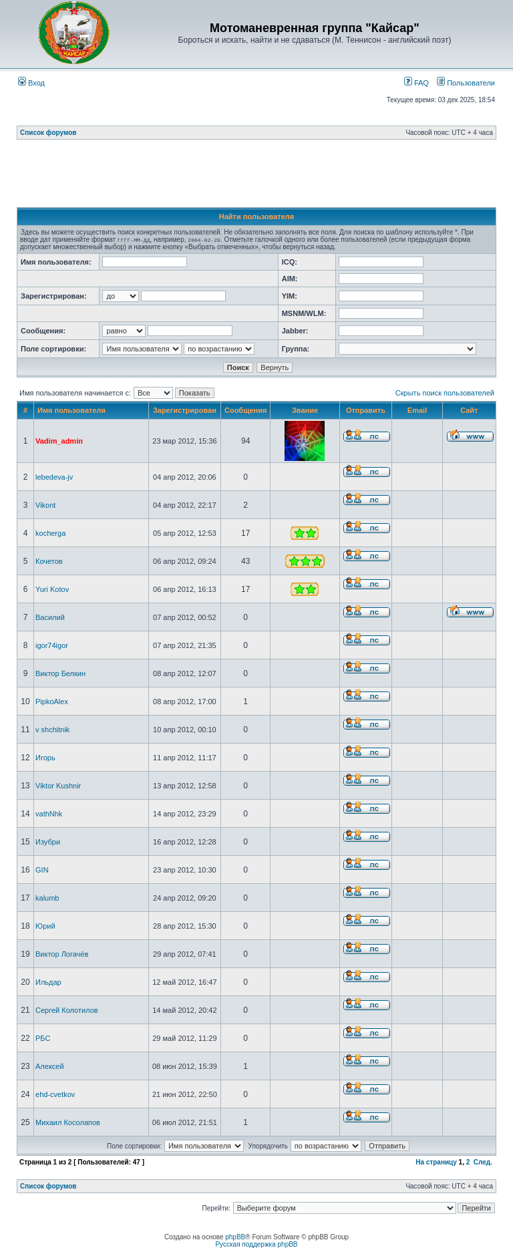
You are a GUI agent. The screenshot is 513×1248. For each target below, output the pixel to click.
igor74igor (51, 645)
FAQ (416, 83)
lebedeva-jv (54, 477)
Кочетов (49, 561)
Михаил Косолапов (67, 1122)
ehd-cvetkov (55, 1094)
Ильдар (48, 982)
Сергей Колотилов (66, 1010)
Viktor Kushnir (58, 786)
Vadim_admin (59, 441)
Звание (305, 410)
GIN (42, 870)
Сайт (469, 410)
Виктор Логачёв (61, 954)
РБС (42, 1038)
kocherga (50, 533)
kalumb (47, 898)
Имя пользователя (71, 410)
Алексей (49, 1066)
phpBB (235, 1237)
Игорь (45, 758)
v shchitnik (52, 730)
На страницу (436, 1162)
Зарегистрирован (184, 410)
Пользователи (466, 83)
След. (483, 1162)
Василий (50, 617)
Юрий (45, 926)
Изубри (47, 842)
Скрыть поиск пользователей (444, 393)
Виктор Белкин (60, 673)
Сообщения (245, 410)
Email (417, 410)
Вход (31, 83)
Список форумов (48, 132)
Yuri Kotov (52, 589)
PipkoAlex (51, 701)
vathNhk (48, 814)
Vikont (45, 505)
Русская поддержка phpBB (256, 1244)
